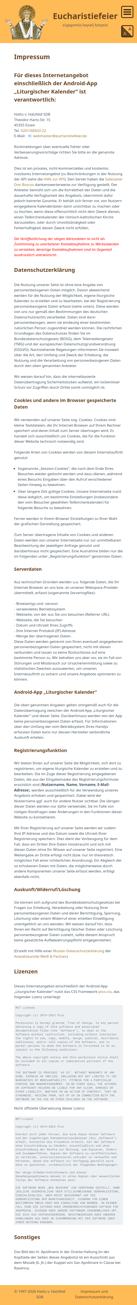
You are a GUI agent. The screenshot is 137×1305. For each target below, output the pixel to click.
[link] (127, 12)
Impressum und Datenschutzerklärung (94, 1294)
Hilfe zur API (54, 179)
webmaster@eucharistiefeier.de (60, 135)
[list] (127, 11)
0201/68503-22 (33, 130)
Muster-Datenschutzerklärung (78, 950)
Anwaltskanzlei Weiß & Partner (40, 956)
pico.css (105, 991)
